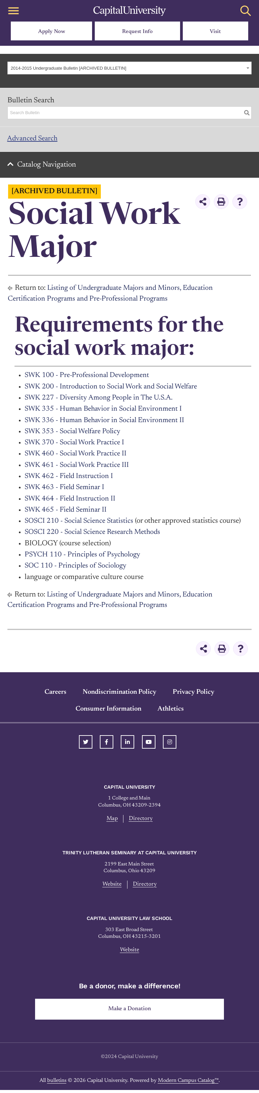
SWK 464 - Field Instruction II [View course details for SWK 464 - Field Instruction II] (71, 500)
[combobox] (129, 68)
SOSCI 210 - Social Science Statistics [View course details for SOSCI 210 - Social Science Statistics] (81, 523)
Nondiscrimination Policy (119, 693)
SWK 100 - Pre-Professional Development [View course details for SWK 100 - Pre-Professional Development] (89, 377)
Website (112, 887)
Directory (141, 821)
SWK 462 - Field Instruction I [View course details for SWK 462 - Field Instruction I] (70, 478)
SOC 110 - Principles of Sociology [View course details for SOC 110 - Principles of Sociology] (77, 568)
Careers (55, 693)
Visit (215, 31)
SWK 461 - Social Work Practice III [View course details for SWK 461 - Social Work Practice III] (78, 467)
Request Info (137, 31)
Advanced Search (33, 139)
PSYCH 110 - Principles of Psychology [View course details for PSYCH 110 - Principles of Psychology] (84, 556)
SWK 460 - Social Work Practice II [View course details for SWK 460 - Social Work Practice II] (77, 455)
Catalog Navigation (47, 166)
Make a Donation (129, 1012)
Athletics (170, 710)
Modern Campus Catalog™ (188, 1083)
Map (112, 821)
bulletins (56, 1083)
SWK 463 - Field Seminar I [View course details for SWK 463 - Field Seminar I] (66, 489)
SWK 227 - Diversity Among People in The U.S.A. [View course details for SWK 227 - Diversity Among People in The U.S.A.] (101, 400)
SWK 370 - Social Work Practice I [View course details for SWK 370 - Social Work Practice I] (76, 444)
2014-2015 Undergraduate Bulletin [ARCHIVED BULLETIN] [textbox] (68, 68)
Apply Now (51, 31)
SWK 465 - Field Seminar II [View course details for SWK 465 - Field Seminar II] (67, 512)
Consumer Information (108, 710)
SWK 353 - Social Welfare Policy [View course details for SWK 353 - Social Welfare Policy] (74, 433)
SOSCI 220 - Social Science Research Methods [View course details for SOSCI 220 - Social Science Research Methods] (96, 534)
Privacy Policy (193, 693)
